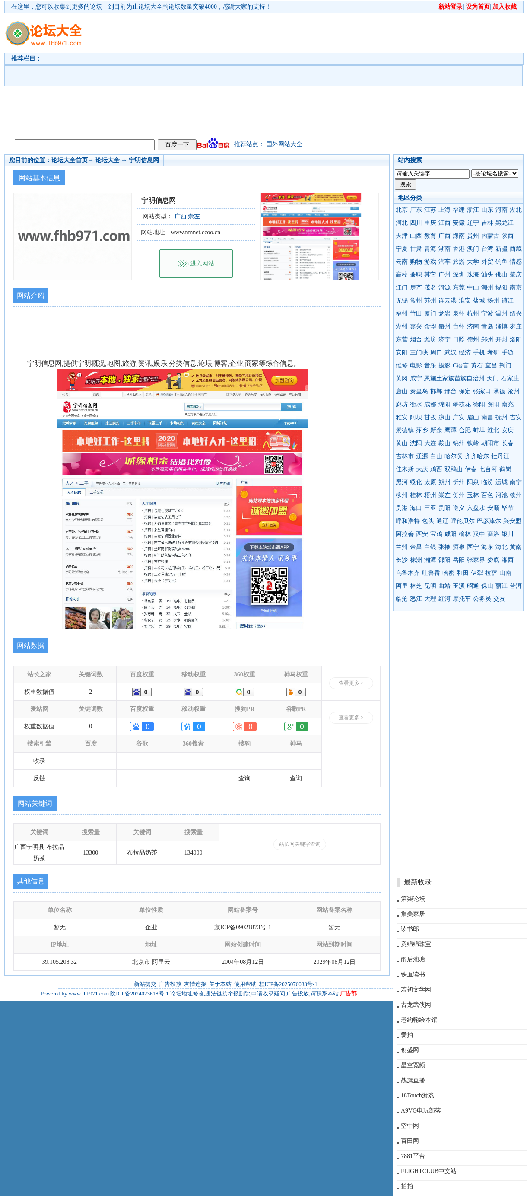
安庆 (508, 430)
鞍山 (444, 443)
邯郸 (436, 391)
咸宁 (416, 378)
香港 (459, 249)
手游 (508, 352)
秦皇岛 (419, 391)
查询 (244, 778)
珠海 (473, 274)
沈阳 (416, 443)
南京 (516, 287)
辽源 (422, 456)
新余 (436, 430)
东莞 (459, 287)
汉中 (479, 534)
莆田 (416, 313)
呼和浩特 (408, 521)
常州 (416, 300)
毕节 (508, 508)
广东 (416, 210)
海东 (487, 547)
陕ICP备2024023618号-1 (139, 993)
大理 (430, 599)
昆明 (430, 586)
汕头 (487, 274)
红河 (444, 599)
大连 (430, 443)
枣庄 (516, 326)
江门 (402, 287)
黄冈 (402, 378)
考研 (493, 352)
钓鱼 (501, 261)
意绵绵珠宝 (416, 944)
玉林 (473, 495)
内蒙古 (490, 236)
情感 (516, 261)
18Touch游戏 (417, 1095)
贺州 (459, 495)
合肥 (465, 430)
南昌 (487, 417)
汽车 (444, 261)
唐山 (402, 391)
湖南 (444, 249)
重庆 (430, 223)
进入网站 (202, 263)
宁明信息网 (144, 160)
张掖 (444, 547)
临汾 (487, 482)
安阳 (402, 352)
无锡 (402, 300)
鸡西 (436, 469)
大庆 (422, 469)
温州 (501, 313)
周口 (436, 352)
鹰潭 (450, 430)
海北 (501, 547)
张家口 (482, 391)
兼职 (416, 274)
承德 (499, 391)
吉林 (487, 223)
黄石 (477, 365)
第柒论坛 (413, 899)
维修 (402, 365)
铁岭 (473, 443)
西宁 (473, 547)
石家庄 (510, 378)
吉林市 (405, 456)
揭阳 (501, 287)
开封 (501, 339)
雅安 (402, 417)
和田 (463, 573)
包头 (428, 521)
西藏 (516, 249)
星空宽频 (413, 1065)
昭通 (473, 586)
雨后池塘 (413, 959)
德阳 (479, 404)
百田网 (410, 1141)
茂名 (430, 287)
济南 (473, 326)
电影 (416, 365)
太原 (430, 482)
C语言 (461, 365)
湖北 (516, 210)
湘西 (508, 560)
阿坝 (416, 417)
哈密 (448, 573)
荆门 (505, 365)
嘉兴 (416, 326)
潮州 (487, 287)
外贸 (487, 261)
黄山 (402, 443)
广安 (459, 417)
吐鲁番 (431, 573)
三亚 (430, 508)
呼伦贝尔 (463, 521)
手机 (479, 352)
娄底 (493, 560)
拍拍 (407, 1186)
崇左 (444, 495)
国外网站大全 (284, 144)
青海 (430, 249)
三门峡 (419, 352)
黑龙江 (504, 223)
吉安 (516, 417)
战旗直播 (413, 1080)
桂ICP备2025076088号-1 (288, 984)
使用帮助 (245, 984)
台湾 (487, 249)
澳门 (473, 249)
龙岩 (444, 313)
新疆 (501, 249)
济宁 (444, 339)
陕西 (508, 236)
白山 (436, 456)
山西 (416, 236)
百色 (487, 495)
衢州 (444, 326)
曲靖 (444, 586)
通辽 (442, 521)
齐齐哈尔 (477, 456)
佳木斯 (405, 469)
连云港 (447, 300)
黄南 (516, 547)
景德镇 (405, 430)
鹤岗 (505, 469)
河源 (444, 287)
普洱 (516, 586)
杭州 (473, 313)
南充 (508, 404)
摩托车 (462, 599)
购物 (416, 261)
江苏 (430, 210)
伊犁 (477, 573)
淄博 (501, 326)
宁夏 (402, 249)
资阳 (493, 404)
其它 (430, 274)
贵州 (473, 236)
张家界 (476, 560)
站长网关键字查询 (300, 844)
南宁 (516, 482)
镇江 (508, 300)
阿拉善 (405, 534)
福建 (459, 210)
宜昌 (491, 365)
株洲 (416, 560)
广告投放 (170, 984)
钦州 (516, 495)
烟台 (416, 339)
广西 (444, 236)
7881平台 (413, 1156)
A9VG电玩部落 (421, 1110)
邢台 (450, 391)
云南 (402, 261)
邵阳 (444, 560)
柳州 (402, 495)
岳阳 (459, 560)
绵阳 (444, 404)
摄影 (444, 365)
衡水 (416, 404)
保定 (465, 391)
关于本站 (220, 984)
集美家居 (413, 914)
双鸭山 (453, 469)
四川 (416, 223)
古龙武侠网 (416, 1004)
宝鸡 (436, 534)
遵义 (459, 508)
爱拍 (407, 1035)
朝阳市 (490, 443)
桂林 (416, 495)
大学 (473, 261)
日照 (459, 339)
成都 (430, 404)
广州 (444, 274)
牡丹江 (500, 456)
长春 (508, 443)
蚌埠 (479, 430)
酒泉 (459, 547)
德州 (473, 339)
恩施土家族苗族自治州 (454, 378)
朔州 (444, 482)
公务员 (482, 599)
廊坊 (402, 404)
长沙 (402, 560)
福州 (402, 313)
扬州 (493, 300)
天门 (493, 378)
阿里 (402, 586)
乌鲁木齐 (408, 573)
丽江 (501, 586)
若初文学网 (416, 989)
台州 (459, 326)
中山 (473, 287)
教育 (430, 236)
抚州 (501, 417)
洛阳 (516, 339)
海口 (416, 508)
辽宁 (473, 223)
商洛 (493, 534)
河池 (501, 495)
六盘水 (476, 508)
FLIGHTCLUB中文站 (429, 1171)
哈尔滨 (453, 456)
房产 (416, 287)
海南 (459, 236)
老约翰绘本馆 (419, 1020)
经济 (465, 352)
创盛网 (410, 1050)
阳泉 (473, 482)
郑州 (487, 339)
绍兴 (516, 313)
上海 (444, 210)
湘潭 (430, 560)
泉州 (459, 313)
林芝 (416, 586)
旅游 (459, 261)
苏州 (430, 300)
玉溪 (459, 586)
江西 (444, 223)
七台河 (488, 469)
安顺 (493, 508)
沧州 (514, 391)
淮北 (493, 430)
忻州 (459, 482)
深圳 (459, 274)
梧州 (430, 495)
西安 (422, 534)
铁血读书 (413, 974)
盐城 (479, 300)
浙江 (473, 210)
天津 (402, 236)
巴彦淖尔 (489, 521)
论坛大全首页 (69, 160)
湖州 (402, 326)
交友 (499, 599)
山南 (505, 573)
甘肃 (416, 249)
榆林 (465, 534)
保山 (487, 586)
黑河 (402, 482)
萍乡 (422, 430)
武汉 (450, 352)
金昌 (416, 547)
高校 (402, 274)
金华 (430, 326)
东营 (402, 339)
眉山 (473, 417)
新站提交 (145, 984)
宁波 (487, 313)
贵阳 (444, 508)
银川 (508, 534)
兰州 (402, 547)
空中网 (410, 1126)
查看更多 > (351, 683)
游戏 (430, 261)
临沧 (402, 599)
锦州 (459, 443)
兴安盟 (512, 521)
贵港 (402, 508)
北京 (402, 210)
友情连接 (195, 984)
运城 (501, 482)
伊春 (471, 469)
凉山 (444, 417)
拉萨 (491, 573)
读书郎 (410, 929)
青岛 (487, 326)
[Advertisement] (301, 73)
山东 (487, 210)
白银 (430, 547)
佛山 (501, 274)
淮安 (465, 300)
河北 (402, 223)
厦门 (430, 313)
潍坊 (430, 339)
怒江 (416, 599)
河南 (501, 210)
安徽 (459, 223)
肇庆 (516, 274)
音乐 (430, 365)
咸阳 (450, 534)
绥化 (416, 482)
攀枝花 (462, 404)
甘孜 (430, 417)
